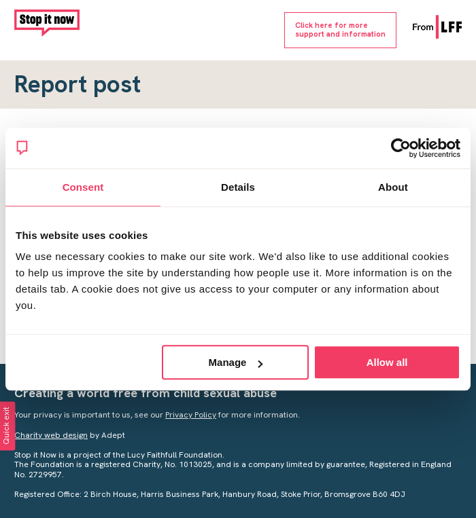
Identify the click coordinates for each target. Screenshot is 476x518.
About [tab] (393, 187)
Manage (236, 362)
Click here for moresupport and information (340, 29)
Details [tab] (238, 187)
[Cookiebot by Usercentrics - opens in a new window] (400, 148)
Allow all (387, 362)
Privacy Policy (190, 414)
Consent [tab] (83, 187)
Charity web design (51, 435)
